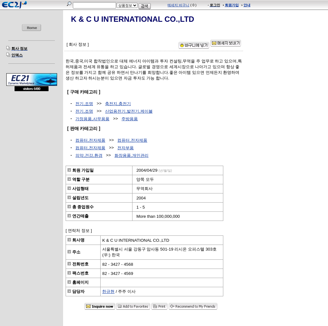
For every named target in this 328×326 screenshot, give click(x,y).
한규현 (108, 291)
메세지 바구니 (178, 5)
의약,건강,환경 (88, 155)
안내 (246, 5)
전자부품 (125, 147)
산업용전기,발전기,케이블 (128, 111)
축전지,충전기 (118, 103)
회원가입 (232, 5)
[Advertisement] (31, 137)
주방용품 (129, 118)
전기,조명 (84, 103)
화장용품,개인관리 (131, 155)
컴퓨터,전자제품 (90, 140)
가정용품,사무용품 (92, 118)
